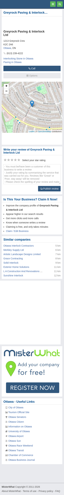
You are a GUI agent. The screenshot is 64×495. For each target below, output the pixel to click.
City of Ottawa (15, 407)
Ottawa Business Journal (21, 460)
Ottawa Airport (16, 436)
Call (32, 68)
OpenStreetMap (44, 131)
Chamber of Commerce (20, 455)
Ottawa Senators (17, 417)
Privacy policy (46, 491)
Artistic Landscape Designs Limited (22, 254)
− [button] (6, 91)
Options (31, 75)
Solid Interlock (10, 262)
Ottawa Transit (16, 450)
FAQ (57, 491)
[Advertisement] (27, 22)
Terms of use (29, 491)
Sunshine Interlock (13, 275)
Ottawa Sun (14, 440)
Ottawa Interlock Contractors (18, 245)
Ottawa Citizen (16, 421)
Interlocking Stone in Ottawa (18, 58)
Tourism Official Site (18, 412)
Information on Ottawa (20, 426)
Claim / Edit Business (17, 231)
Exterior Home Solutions (16, 267)
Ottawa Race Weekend (20, 445)
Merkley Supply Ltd (13, 250)
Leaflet (31, 131)
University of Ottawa (19, 431)
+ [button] (6, 86)
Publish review (49, 188)
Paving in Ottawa (12, 62)
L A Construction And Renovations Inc (23, 271)
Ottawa (7, 48)
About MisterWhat (11, 491)
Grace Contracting (13, 258)
